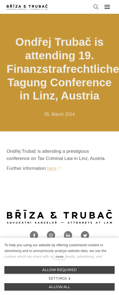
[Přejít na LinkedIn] (68, 235)
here (51, 170)
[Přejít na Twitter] (85, 235)
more (59, 257)
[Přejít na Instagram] (51, 235)
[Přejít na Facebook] (34, 235)
